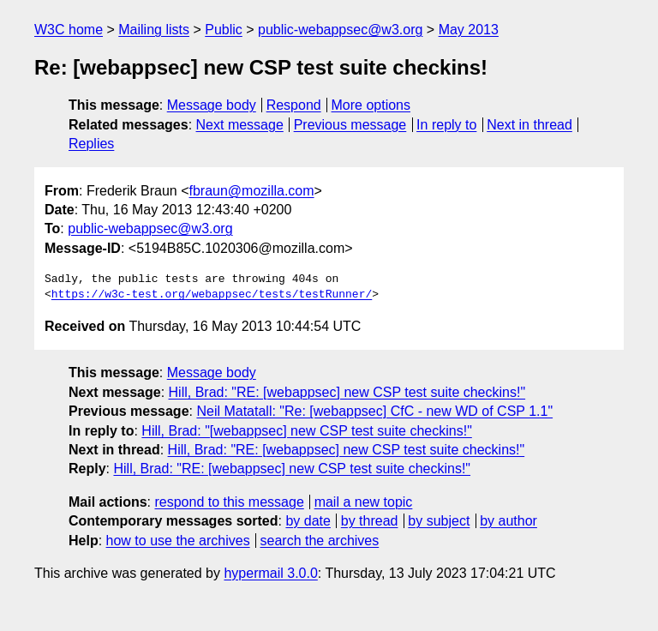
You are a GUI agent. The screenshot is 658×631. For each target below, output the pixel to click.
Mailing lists (153, 29)
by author (508, 521)
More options (371, 105)
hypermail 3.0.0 (270, 573)
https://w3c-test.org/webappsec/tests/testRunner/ (211, 295)
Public (223, 29)
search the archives (320, 540)
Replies (91, 143)
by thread (369, 521)
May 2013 (469, 29)
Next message (240, 124)
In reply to (446, 124)
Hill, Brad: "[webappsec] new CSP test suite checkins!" (306, 431)
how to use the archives (178, 540)
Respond (293, 105)
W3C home (68, 29)
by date (307, 521)
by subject (439, 521)
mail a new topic (363, 502)
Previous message (350, 124)
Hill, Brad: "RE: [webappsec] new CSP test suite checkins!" (347, 392)
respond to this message (228, 502)
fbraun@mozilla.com (251, 190)
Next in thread (529, 124)
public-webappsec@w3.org (340, 29)
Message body (211, 105)
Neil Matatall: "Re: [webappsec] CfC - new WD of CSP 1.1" (374, 411)
